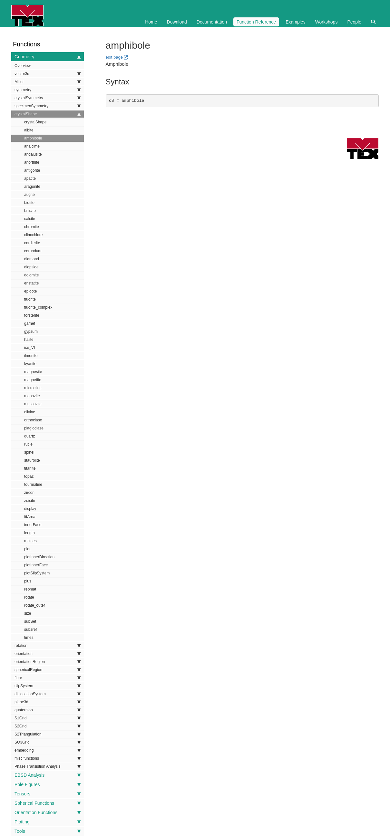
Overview (23, 65)
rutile (28, 444)
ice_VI (29, 347)
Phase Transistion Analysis (48, 766)
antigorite (32, 170)
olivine (29, 412)
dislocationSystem (48, 694)
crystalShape (48, 114)
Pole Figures (48, 784)
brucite (30, 210)
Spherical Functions (48, 803)
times (29, 637)
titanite (29, 468)
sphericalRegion (48, 670)
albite (29, 130)
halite (29, 339)
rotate (29, 597)
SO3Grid (48, 742)
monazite (32, 396)
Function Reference (256, 21)
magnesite (33, 372)
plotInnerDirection (39, 557)
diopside (31, 267)
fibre (48, 678)
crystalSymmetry (48, 98)
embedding (48, 750)
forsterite (31, 315)
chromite (31, 227)
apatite (30, 178)
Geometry (48, 56)
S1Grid (48, 718)
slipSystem (48, 686)
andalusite (33, 154)
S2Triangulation (48, 734)
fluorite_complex (38, 307)
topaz (29, 476)
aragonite (32, 186)
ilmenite (30, 355)
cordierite (32, 243)
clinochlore (33, 235)
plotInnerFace (36, 565)
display (30, 508)
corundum (32, 251)
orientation (48, 654)
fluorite (30, 299)
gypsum (31, 331)
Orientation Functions (48, 812)
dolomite (31, 275)
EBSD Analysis (48, 775)
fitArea (29, 516)
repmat (30, 589)
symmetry (48, 90)
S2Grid (48, 726)
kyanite (30, 363)
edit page (114, 57)
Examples (295, 21)
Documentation (212, 21)
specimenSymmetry (48, 106)
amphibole (33, 138)
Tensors (48, 794)
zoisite (29, 500)
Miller (48, 82)
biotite (29, 202)
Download (177, 21)
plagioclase (34, 428)
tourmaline (33, 484)
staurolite (32, 460)
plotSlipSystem (37, 573)
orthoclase (33, 420)
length (29, 533)
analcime (32, 146)
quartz (29, 436)
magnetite (32, 380)
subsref (30, 629)
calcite (29, 218)
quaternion (48, 710)
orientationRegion (48, 662)
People (354, 21)
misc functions (48, 758)
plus (27, 581)
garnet (29, 323)
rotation (48, 646)
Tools (48, 831)
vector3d (48, 74)
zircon (29, 492)
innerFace (32, 525)
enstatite (31, 283)
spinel (29, 452)
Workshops (326, 21)
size (27, 613)
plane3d (48, 702)
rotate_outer (34, 605)
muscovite (33, 404)
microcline (33, 388)
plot (27, 549)
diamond (31, 259)
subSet (30, 621)
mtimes (30, 541)
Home (151, 21)
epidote (30, 291)
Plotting (48, 822)
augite (29, 194)
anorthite (31, 162)
